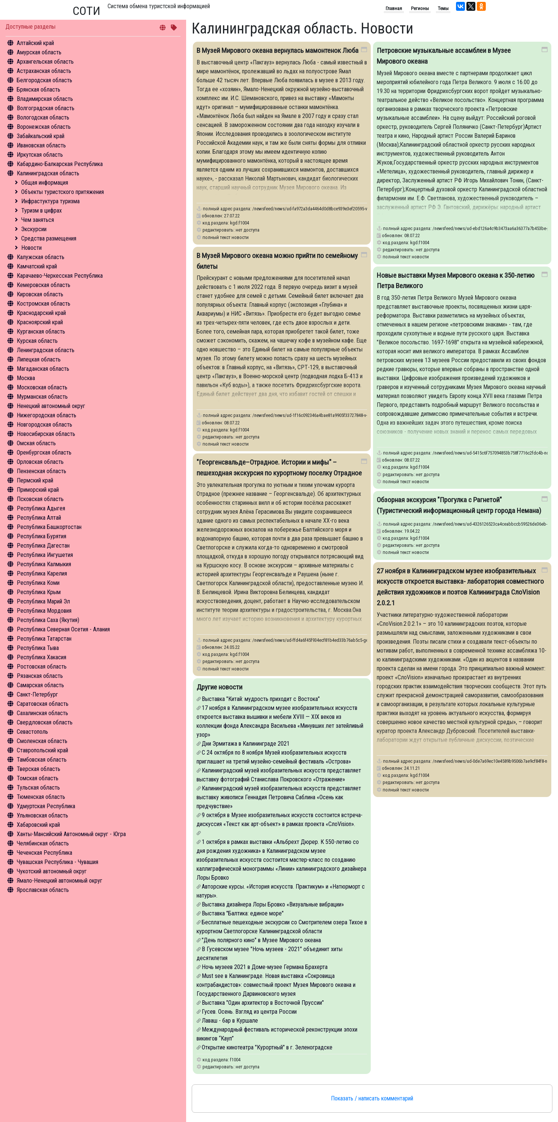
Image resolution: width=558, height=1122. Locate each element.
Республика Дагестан (43, 545)
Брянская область (38, 89)
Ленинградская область (45, 350)
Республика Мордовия (44, 610)
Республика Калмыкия (44, 564)
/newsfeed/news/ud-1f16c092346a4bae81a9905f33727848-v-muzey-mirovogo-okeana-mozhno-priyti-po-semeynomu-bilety (366, 415)
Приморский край (38, 489)
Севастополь (32, 731)
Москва (26, 378)
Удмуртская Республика (46, 806)
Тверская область (38, 768)
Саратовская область (42, 703)
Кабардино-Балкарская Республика (60, 164)
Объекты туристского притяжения (62, 191)
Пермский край (35, 480)
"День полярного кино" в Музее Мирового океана (261, 940)
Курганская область (41, 331)
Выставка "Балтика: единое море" (243, 913)
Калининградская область (48, 173)
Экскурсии (34, 229)
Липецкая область (39, 359)
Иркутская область (40, 154)
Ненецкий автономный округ (51, 405)
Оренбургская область (44, 452)
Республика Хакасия (41, 657)
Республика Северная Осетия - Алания (63, 629)
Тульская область (38, 787)
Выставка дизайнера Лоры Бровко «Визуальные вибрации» (273, 904)
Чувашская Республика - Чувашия (57, 862)
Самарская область (40, 685)
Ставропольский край (42, 750)
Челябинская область (43, 843)
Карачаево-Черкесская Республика (60, 275)
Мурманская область (42, 396)
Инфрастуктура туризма (50, 201)
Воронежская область (44, 126)
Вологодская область (43, 117)
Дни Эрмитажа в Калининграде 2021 (246, 743)
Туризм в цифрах (41, 210)
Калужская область (40, 257)
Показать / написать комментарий (372, 1098)
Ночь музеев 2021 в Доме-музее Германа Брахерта (265, 966)
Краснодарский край (41, 312)
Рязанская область (40, 675)
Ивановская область (41, 145)
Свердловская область (45, 722)
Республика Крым (39, 592)
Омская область (36, 443)
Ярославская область (43, 889)
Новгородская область (44, 424)
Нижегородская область (46, 415)
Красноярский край (40, 322)
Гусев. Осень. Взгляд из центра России (249, 1011)
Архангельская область (45, 61)
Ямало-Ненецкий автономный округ (59, 880)
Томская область (37, 778)
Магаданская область (43, 368)
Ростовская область (42, 666)
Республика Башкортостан (49, 526)
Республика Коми (38, 582)
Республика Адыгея (41, 508)
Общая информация (44, 182)
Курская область (37, 340)
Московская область (42, 387)
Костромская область (43, 303)
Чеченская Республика (44, 852)
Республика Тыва (38, 647)
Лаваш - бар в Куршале (230, 1020)
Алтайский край (35, 43)
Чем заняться (37, 219)
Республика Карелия (42, 573)
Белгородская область (44, 80)
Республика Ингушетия (45, 554)
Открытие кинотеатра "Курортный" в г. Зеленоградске (267, 1047)
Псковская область (40, 499)
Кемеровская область (43, 285)
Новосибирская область (46, 433)
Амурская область (39, 52)
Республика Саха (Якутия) (48, 620)
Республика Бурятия (41, 536)
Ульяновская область (42, 815)
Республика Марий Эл (43, 601)
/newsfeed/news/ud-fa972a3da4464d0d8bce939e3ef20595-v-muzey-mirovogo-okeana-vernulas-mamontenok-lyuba (360, 208)
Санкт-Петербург (37, 694)
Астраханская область (44, 70)
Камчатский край (37, 266)
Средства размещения (48, 238)
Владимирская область (45, 98)
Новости (31, 247)
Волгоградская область (45, 108)
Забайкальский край (40, 136)
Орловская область (40, 461)
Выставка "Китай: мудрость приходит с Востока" (261, 698)
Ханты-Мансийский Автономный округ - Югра (71, 834)
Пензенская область (41, 471)
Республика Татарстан (44, 638)
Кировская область (40, 294)
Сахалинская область (42, 713)
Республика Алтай (39, 517)
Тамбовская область (42, 759)
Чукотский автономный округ (52, 871)
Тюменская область (41, 796)
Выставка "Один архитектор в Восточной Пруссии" (263, 1002)
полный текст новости (226, 237)
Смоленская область (42, 741)
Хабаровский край (38, 824)
